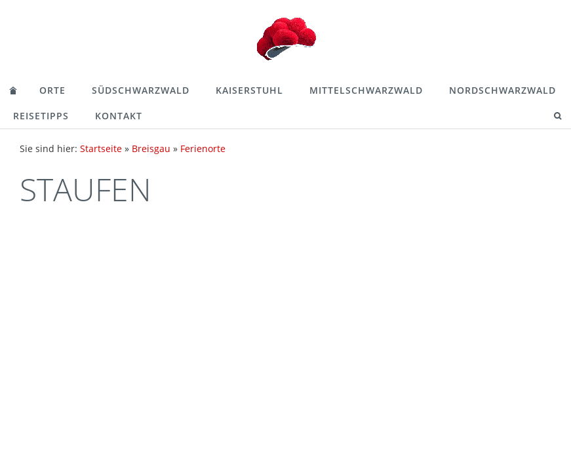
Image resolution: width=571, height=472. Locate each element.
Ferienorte (203, 148)
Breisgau (151, 148)
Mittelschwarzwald (366, 90)
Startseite (101, 148)
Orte (52, 90)
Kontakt (118, 115)
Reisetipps (41, 115)
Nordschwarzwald (502, 90)
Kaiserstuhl (249, 90)
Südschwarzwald (140, 90)
